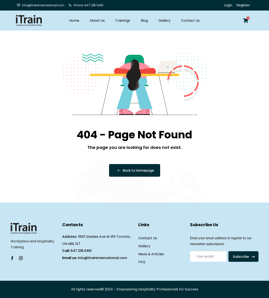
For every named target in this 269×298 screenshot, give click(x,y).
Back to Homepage (134, 170)
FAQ (141, 261)
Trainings (122, 20)
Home (74, 20)
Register (243, 5)
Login (228, 5)
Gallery (164, 20)
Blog (144, 20)
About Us (97, 20)
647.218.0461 (81, 250)
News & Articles (151, 254)
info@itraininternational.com (102, 257)
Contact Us (190, 20)
